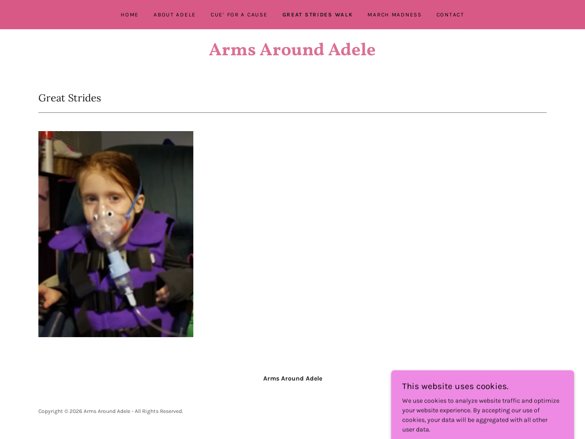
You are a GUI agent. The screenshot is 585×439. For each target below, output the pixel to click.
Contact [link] (450, 14)
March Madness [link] (394, 14)
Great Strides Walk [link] (317, 14)
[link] (292, 53)
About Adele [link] (175, 14)
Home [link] (130, 14)
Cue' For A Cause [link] (239, 14)
